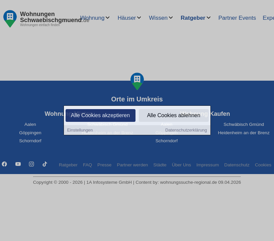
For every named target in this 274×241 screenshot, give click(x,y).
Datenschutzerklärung (186, 130)
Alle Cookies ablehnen (173, 115)
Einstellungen (80, 130)
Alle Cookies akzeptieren (100, 115)
